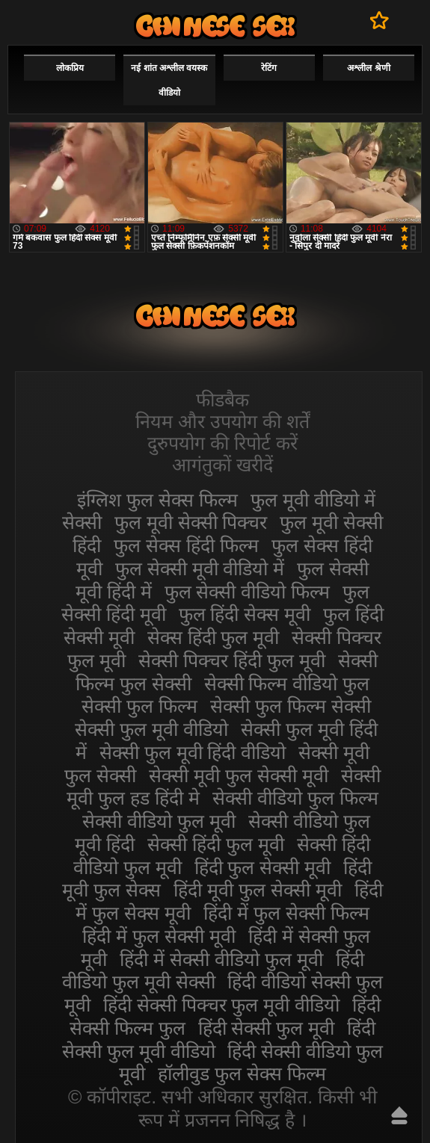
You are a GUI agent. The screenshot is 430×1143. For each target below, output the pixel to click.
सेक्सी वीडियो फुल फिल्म (295, 797)
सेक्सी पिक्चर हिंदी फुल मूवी (231, 660)
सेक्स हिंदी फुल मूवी (213, 637)
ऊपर (399, 1115)
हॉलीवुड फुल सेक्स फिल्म (242, 1073)
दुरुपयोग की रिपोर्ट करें (222, 443)
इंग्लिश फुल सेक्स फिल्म (157, 499)
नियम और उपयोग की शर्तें (222, 421)
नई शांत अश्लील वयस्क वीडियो (169, 80)
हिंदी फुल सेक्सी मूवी (262, 867)
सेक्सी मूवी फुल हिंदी (215, 26)
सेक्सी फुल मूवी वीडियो (151, 729)
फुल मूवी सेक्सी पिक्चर (191, 522)
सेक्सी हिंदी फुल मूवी (215, 844)
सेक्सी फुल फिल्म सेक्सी (290, 706)
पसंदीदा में (379, 20)
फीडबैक (222, 399)
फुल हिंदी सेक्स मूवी (245, 614)
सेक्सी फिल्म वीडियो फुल (287, 683)
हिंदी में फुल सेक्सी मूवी (159, 936)
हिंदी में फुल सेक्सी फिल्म (286, 912)
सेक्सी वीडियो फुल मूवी (159, 821)
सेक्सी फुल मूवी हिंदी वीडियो (192, 752)
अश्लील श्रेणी (368, 68)
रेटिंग (269, 68)
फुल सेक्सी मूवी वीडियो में (200, 568)
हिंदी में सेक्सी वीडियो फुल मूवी (221, 959)
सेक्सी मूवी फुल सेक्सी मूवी (238, 775)
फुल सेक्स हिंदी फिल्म (186, 545)
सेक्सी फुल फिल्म (139, 706)
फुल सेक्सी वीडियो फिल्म (248, 591)
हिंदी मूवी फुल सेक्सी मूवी (257, 889)
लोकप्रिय (70, 68)
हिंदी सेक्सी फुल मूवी (266, 1027)
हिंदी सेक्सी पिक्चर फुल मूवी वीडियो (221, 1004)
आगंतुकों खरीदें (222, 464)
